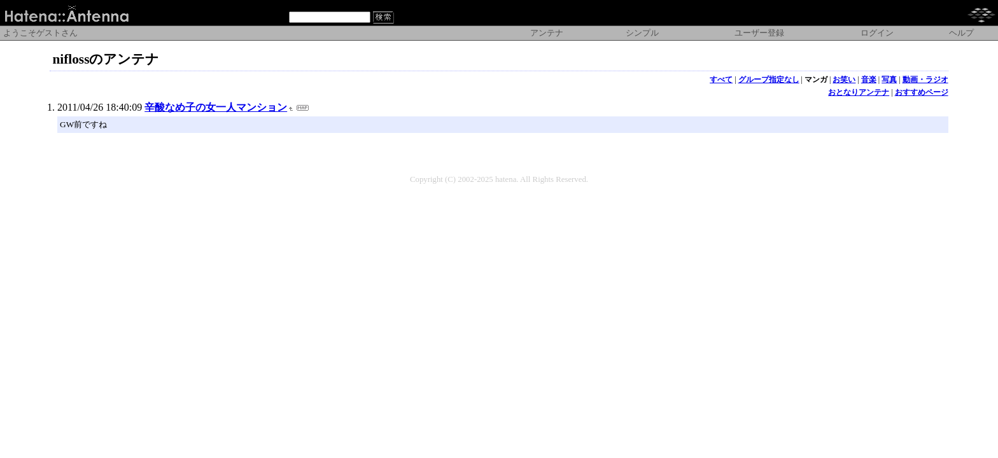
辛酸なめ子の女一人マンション (215, 107)
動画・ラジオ (925, 79)
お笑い (844, 79)
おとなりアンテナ (858, 92)
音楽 (868, 79)
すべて (721, 79)
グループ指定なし (768, 79)
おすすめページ (921, 92)
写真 (889, 79)
